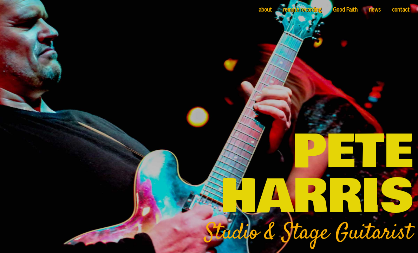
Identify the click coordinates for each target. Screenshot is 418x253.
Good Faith (345, 9)
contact (401, 9)
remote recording (302, 9)
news (375, 9)
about (265, 9)
